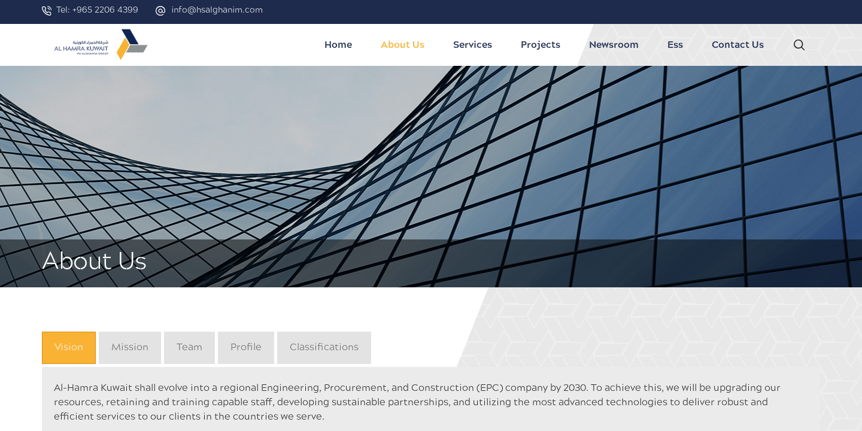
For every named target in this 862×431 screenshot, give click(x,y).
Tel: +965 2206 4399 (97, 10)
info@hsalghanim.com (217, 10)
